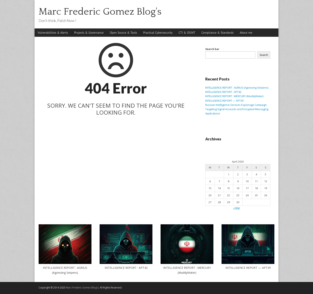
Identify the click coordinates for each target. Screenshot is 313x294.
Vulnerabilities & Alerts (53, 33)
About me (246, 33)
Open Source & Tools (123, 33)
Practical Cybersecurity (158, 33)
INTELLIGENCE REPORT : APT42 (223, 92)
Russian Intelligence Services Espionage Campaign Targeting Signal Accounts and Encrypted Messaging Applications (236, 109)
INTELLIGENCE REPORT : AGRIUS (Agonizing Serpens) (236, 87)
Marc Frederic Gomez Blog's (100, 11)
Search (264, 55)
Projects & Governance (89, 33)
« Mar (236, 208)
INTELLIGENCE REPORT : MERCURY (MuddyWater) (234, 96)
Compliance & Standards (217, 33)
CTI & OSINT (187, 33)
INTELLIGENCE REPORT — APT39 (224, 100)
